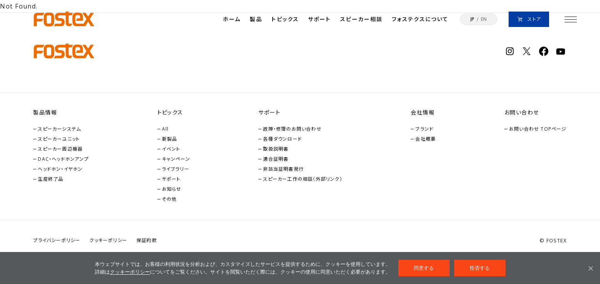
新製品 (169, 139)
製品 (256, 19)
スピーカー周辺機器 (60, 149)
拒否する (480, 268)
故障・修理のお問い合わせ (292, 129)
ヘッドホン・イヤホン (60, 169)
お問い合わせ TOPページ (538, 129)
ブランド (424, 129)
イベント (171, 149)
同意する (424, 268)
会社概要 (425, 139)
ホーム (232, 19)
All (165, 129)
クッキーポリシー (130, 272)
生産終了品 (50, 179)
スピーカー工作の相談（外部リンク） (302, 179)
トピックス (285, 19)
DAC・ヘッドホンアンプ (63, 159)
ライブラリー (175, 169)
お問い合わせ (521, 112)
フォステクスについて (420, 19)
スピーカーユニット (59, 139)
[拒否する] (590, 268)
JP (472, 19)
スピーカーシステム (59, 129)
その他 (169, 199)
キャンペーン (176, 159)
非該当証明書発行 (283, 169)
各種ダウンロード (282, 139)
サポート (319, 19)
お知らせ (172, 189)
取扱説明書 (275, 149)
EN (484, 19)
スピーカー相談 (361, 19)
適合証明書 (275, 159)
